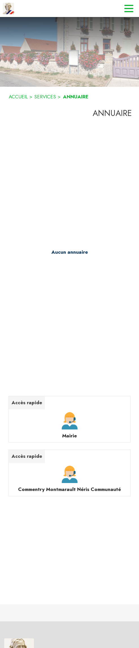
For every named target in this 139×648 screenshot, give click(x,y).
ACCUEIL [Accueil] (18, 96)
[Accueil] (8, 8)
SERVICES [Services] (45, 96)
